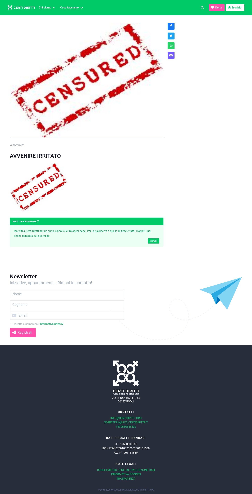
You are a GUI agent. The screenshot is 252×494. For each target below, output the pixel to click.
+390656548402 (126, 426)
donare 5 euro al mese (35, 235)
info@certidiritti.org (126, 418)
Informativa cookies (126, 474)
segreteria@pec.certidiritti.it (126, 422)
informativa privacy (51, 324)
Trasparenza (126, 478)
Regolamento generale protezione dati (126, 470)
